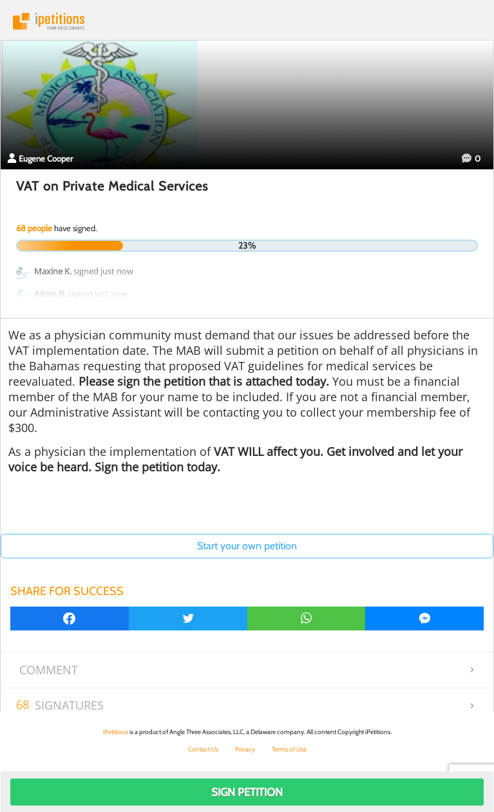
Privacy (245, 749)
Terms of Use (289, 749)
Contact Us (203, 749)
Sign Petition (247, 792)
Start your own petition (247, 546)
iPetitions (247, 21)
